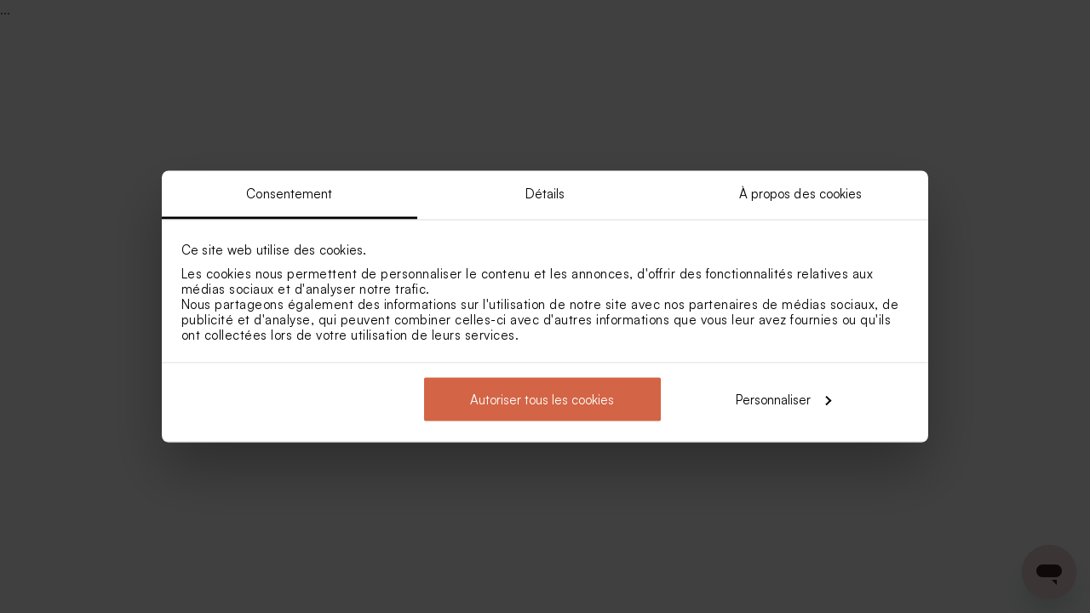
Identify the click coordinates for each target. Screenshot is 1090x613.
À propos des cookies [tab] (801, 194)
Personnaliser (783, 399)
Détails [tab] (545, 194)
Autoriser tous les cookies (542, 399)
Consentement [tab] (289, 194)
